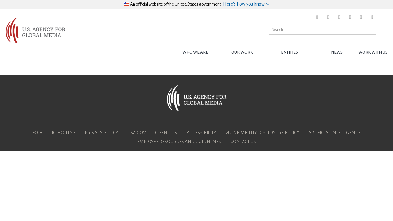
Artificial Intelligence (334, 132)
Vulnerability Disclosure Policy (262, 132)
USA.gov (136, 132)
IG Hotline (64, 132)
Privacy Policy (101, 132)
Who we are (195, 52)
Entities (289, 52)
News (337, 52)
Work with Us (372, 52)
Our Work (242, 52)
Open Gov (166, 132)
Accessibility (201, 132)
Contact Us (243, 141)
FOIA (37, 132)
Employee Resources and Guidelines (179, 141)
